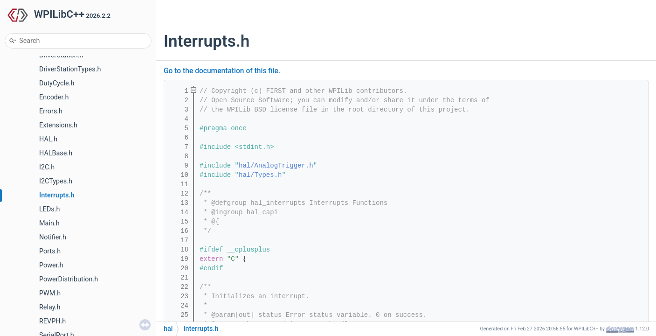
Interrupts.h (57, 195)
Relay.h (50, 307)
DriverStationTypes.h (70, 69)
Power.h (51, 265)
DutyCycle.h (56, 83)
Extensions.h (58, 125)
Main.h (49, 223)
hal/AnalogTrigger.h (276, 165)
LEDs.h (49, 209)
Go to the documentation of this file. (222, 71)
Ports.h (50, 251)
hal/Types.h (260, 175)
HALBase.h (55, 153)
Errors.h (50, 111)
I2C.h (47, 167)
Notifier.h (52, 237)
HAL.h (48, 139)
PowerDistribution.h (68, 279)
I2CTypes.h (55, 181)
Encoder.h (54, 97)
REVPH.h (52, 321)
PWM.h (50, 293)
